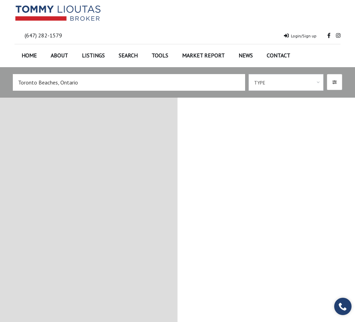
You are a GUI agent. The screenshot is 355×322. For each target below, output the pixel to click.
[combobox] (286, 82)
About (59, 55)
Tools (159, 55)
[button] (334, 82)
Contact (278, 55)
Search (128, 55)
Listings (93, 55)
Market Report (203, 55)
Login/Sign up (300, 35)
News (246, 55)
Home (29, 55)
